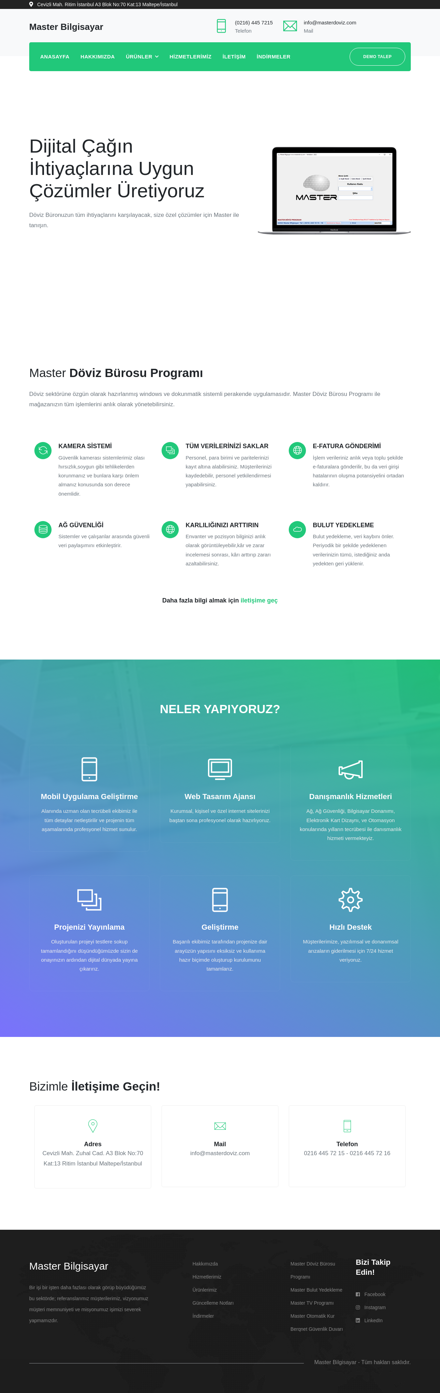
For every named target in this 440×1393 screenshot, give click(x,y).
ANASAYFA (54, 56)
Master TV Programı (312, 1301)
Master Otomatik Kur (312, 1314)
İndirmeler (203, 1314)
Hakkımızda (205, 1262)
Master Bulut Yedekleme (316, 1288)
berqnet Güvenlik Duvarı (316, 1327)
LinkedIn (369, 1319)
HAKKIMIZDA (97, 56)
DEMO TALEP (377, 56)
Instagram (371, 1305)
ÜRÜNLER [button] (140, 56)
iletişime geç (259, 600)
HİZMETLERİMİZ (190, 56)
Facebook (370, 1292)
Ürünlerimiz (204, 1288)
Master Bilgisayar (68, 1264)
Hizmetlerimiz (206, 1275)
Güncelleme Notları (213, 1301)
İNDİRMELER (273, 56)
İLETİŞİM (234, 56)
